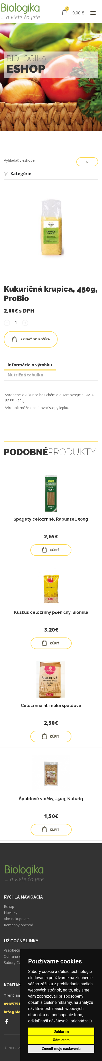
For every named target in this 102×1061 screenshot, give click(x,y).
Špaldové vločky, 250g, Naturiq (51, 798)
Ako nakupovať (16, 919)
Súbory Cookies (17, 962)
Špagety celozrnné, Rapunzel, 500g (51, 519)
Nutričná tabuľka (25, 375)
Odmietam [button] (61, 1040)
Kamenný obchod (18, 925)
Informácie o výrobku (30, 365)
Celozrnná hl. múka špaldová (51, 705)
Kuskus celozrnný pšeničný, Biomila (51, 612)
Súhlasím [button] (61, 1031)
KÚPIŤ (50, 550)
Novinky (10, 913)
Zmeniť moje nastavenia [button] (61, 1049)
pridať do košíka (31, 339)
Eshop (9, 906)
